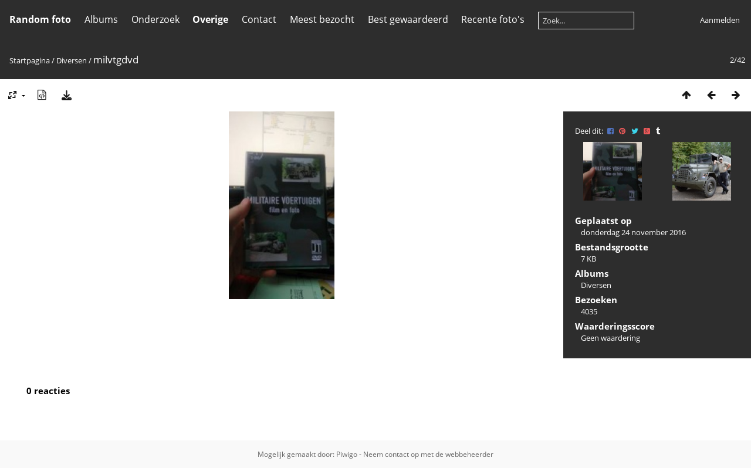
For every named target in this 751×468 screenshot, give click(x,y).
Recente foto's (493, 19)
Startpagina (29, 60)
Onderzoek (155, 19)
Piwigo (346, 454)
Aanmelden (720, 20)
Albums (101, 19)
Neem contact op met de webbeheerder (428, 454)
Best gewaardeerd (408, 19)
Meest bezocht (322, 19)
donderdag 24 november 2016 (633, 232)
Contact (259, 19)
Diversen (71, 60)
